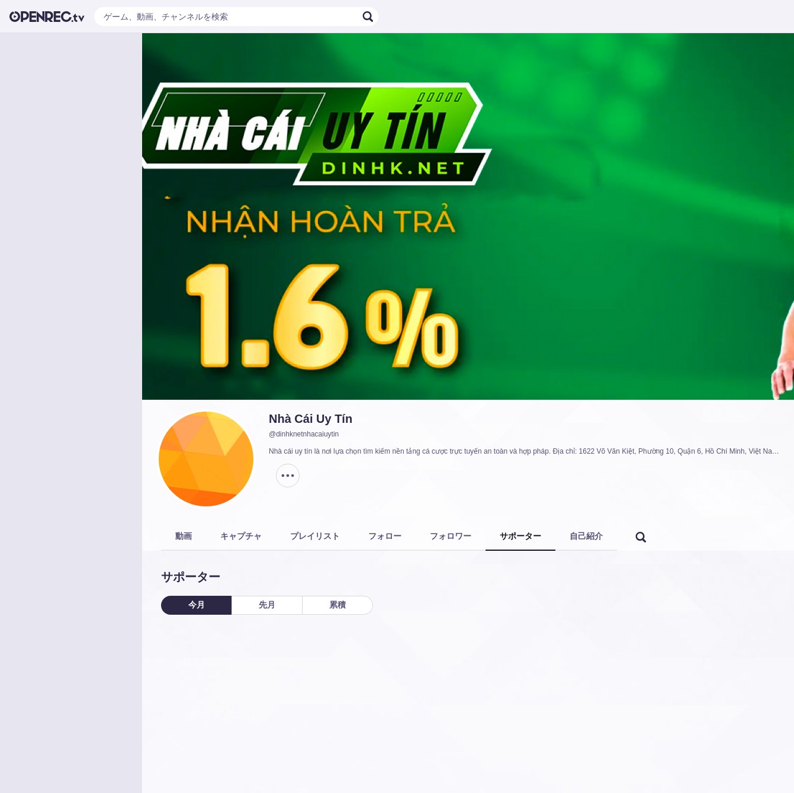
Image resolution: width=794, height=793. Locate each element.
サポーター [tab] (520, 536)
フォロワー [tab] (450, 536)
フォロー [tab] (384, 536)
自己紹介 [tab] (586, 536)
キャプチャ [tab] (241, 536)
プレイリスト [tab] (315, 536)
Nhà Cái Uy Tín (310, 418)
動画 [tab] (183, 536)
